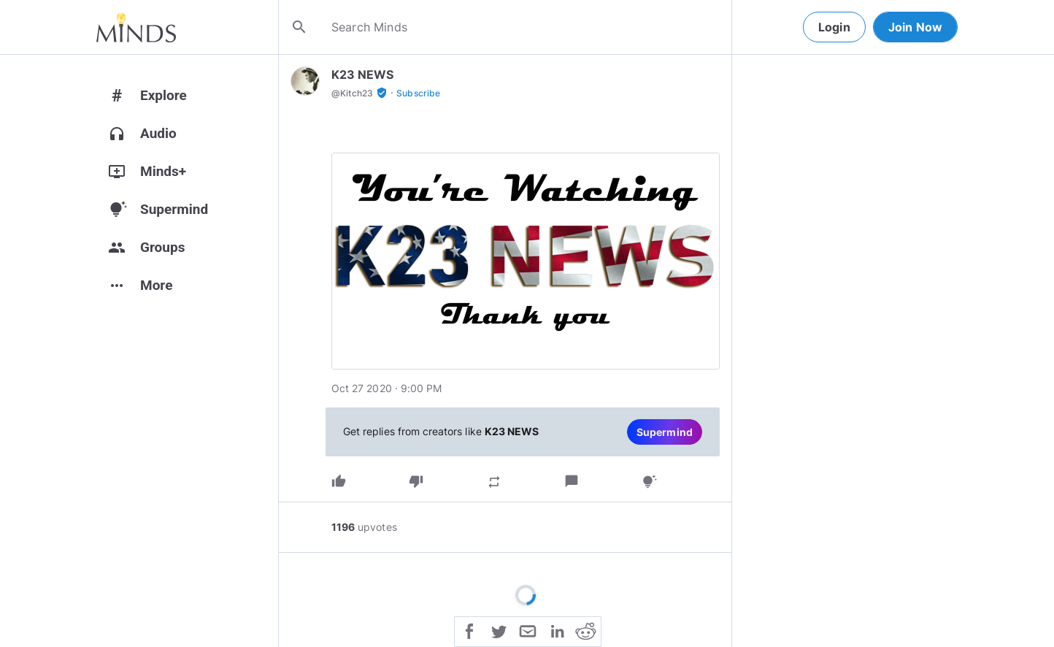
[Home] (136, 27)
